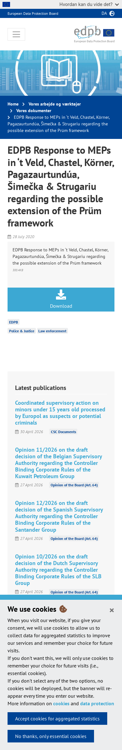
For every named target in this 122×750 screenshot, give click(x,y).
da (104, 13)
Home (13, 104)
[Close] (111, 610)
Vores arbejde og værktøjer (55, 104)
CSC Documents (63, 431)
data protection (97, 703)
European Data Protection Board (33, 13)
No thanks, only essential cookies (50, 736)
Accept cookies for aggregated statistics (57, 718)
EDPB (13, 322)
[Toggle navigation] (16, 34)
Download (61, 299)
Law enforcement (52, 331)
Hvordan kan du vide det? (89, 4)
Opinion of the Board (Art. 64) (74, 485)
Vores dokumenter (33, 110)
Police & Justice (21, 331)
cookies (61, 703)
